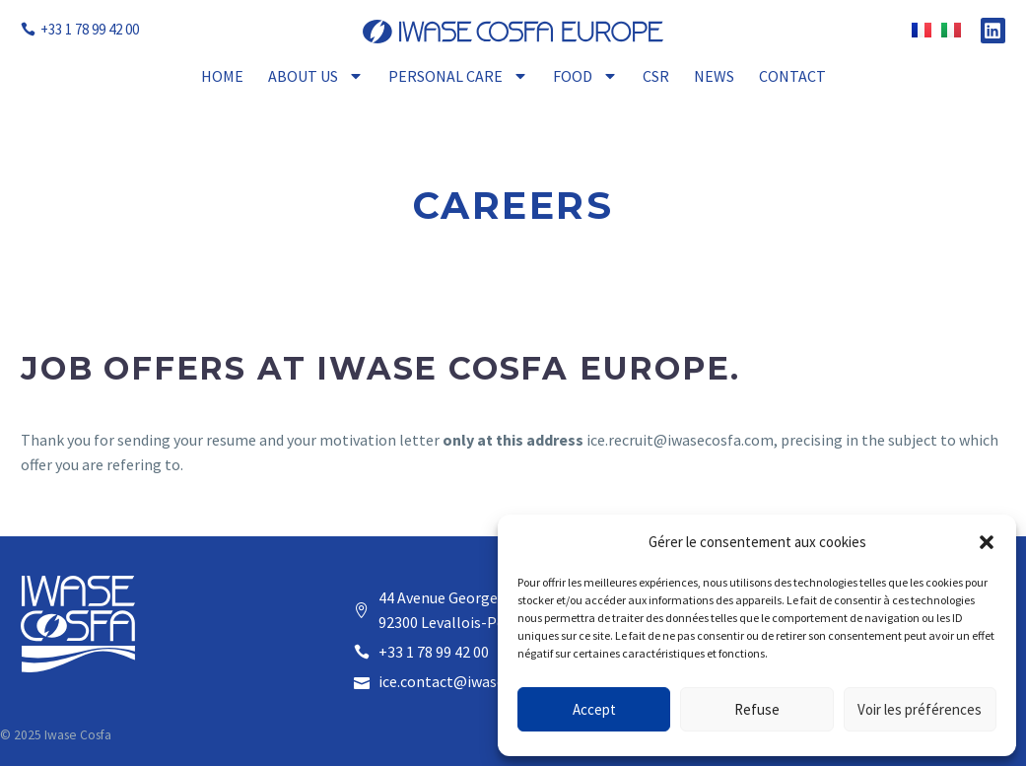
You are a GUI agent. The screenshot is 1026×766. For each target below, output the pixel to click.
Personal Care (458, 76)
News (714, 76)
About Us (316, 76)
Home (222, 76)
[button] (986, 542)
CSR (656, 76)
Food (585, 76)
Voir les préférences (919, 709)
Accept (594, 709)
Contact (792, 76)
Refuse (757, 709)
